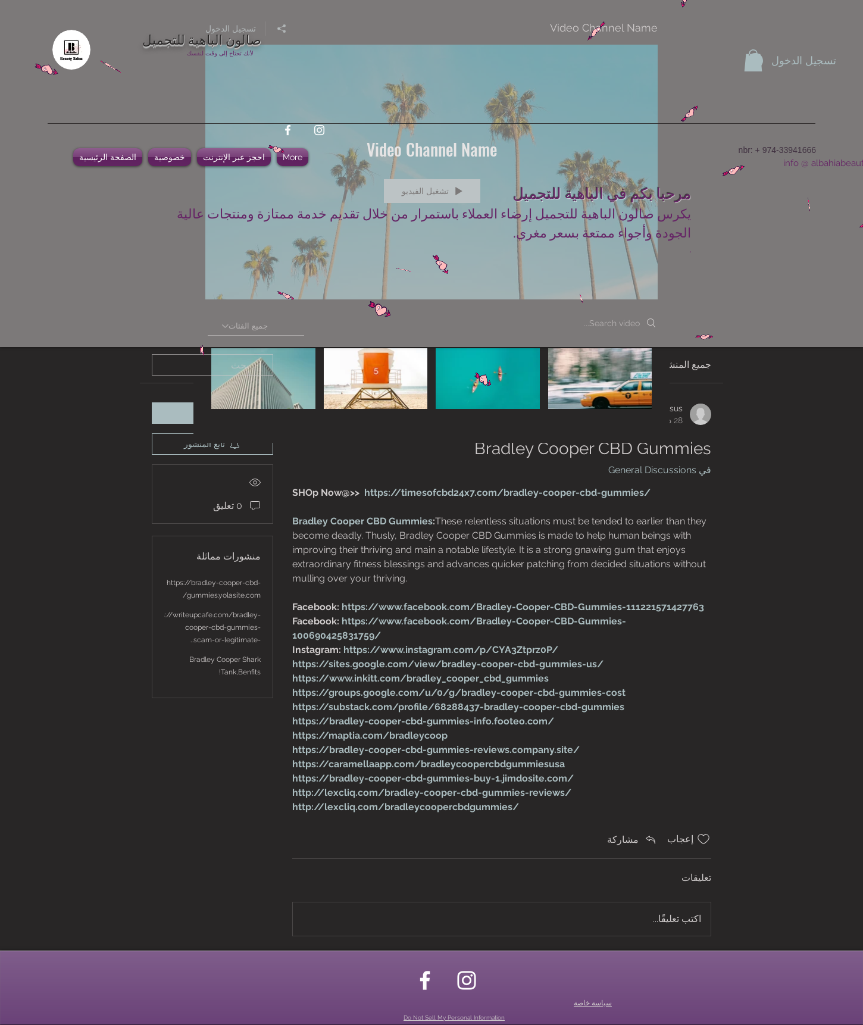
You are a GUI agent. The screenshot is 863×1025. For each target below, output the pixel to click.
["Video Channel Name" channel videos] (431, 387)
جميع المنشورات (678, 364)
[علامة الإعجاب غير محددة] (703, 839)
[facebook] (288, 130)
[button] (753, 60)
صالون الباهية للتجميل (201, 38)
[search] (212, 365)
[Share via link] (632, 839)
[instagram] (319, 130)
